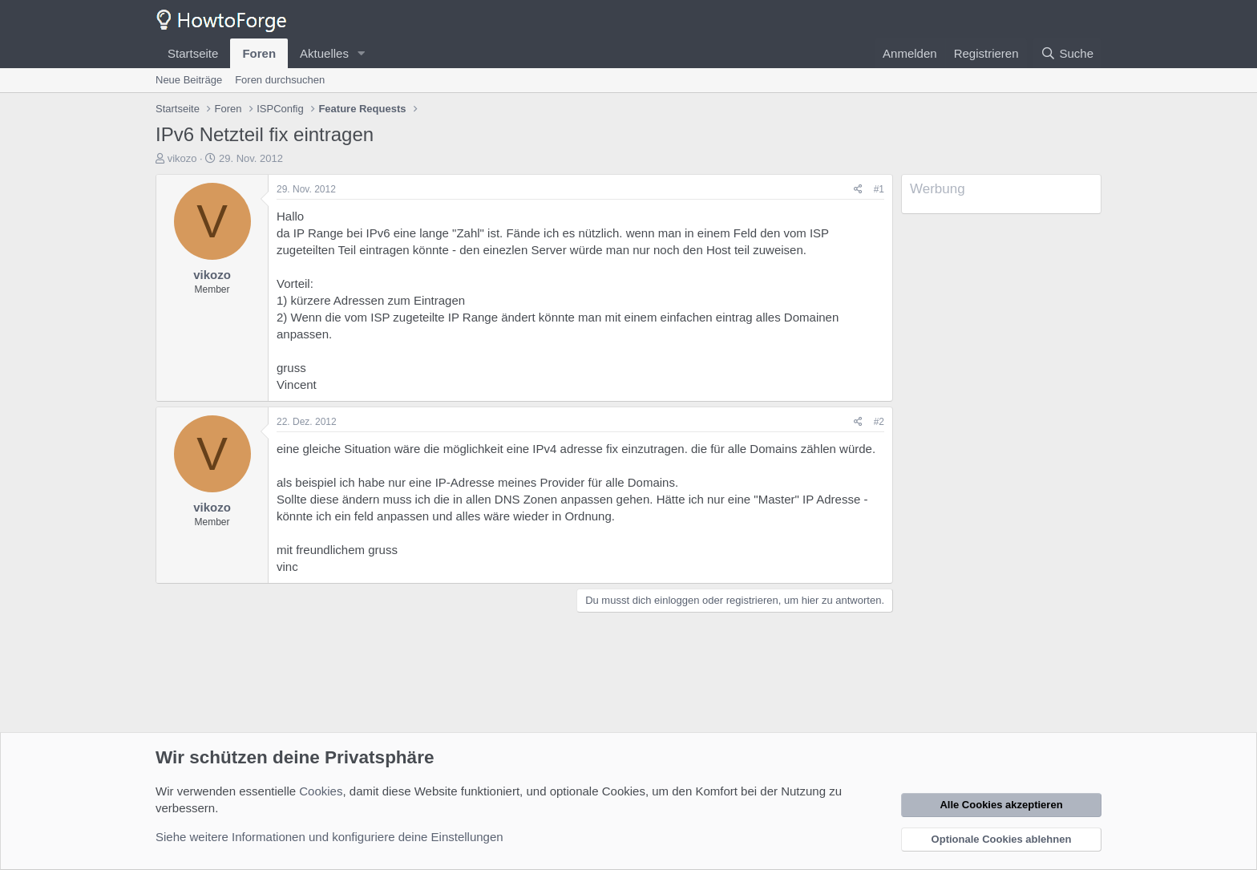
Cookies (320, 791)
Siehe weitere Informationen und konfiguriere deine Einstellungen (329, 837)
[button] (361, 53)
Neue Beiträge (189, 80)
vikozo (182, 158)
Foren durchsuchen (280, 80)
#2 (879, 421)
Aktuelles (324, 53)
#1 (879, 189)
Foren (259, 53)
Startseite (193, 53)
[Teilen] (858, 189)
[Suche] (1067, 53)
